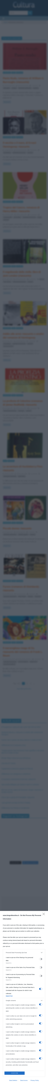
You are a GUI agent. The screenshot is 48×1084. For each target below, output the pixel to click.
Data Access (24, 1080)
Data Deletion (13, 1080)
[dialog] (24, 1051)
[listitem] (24, 1060)
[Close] (44, 1022)
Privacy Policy (35, 1080)
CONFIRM (14, 1073)
